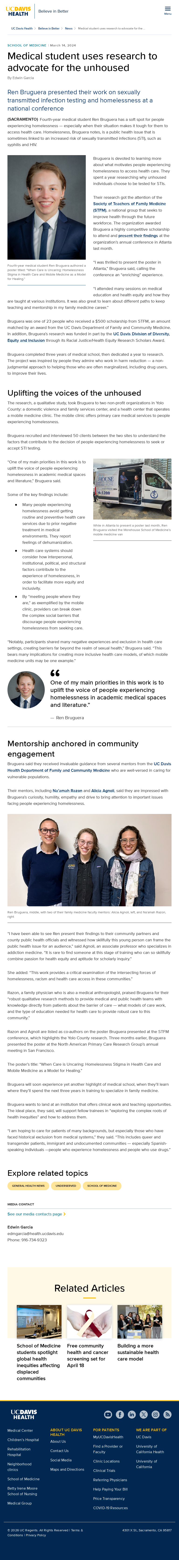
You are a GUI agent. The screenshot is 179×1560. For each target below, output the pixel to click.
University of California (146, 1464)
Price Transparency (109, 1498)
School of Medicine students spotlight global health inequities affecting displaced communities (39, 1362)
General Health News (28, 1186)
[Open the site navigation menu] (168, 10)
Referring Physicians (110, 1480)
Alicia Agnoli (102, 791)
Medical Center (20, 1430)
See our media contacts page (34, 1214)
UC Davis (143, 1437)
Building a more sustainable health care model (138, 1352)
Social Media (61, 1460)
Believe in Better (48, 28)
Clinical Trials (104, 1470)
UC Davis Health (22, 28)
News (68, 28)
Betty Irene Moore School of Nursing (22, 1491)
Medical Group (19, 1503)
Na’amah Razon (67, 791)
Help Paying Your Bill (110, 1489)
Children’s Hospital (23, 1439)
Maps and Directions (67, 1469)
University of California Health (150, 1449)
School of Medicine (26, 45)
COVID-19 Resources (110, 1508)
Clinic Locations (106, 1461)
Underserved (66, 1186)
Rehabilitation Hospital (19, 1451)
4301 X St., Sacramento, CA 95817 (147, 1530)
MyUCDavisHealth (108, 1437)
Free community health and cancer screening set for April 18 (87, 1355)
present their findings (138, 236)
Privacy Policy (36, 1535)
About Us (58, 1441)
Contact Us (59, 1450)
